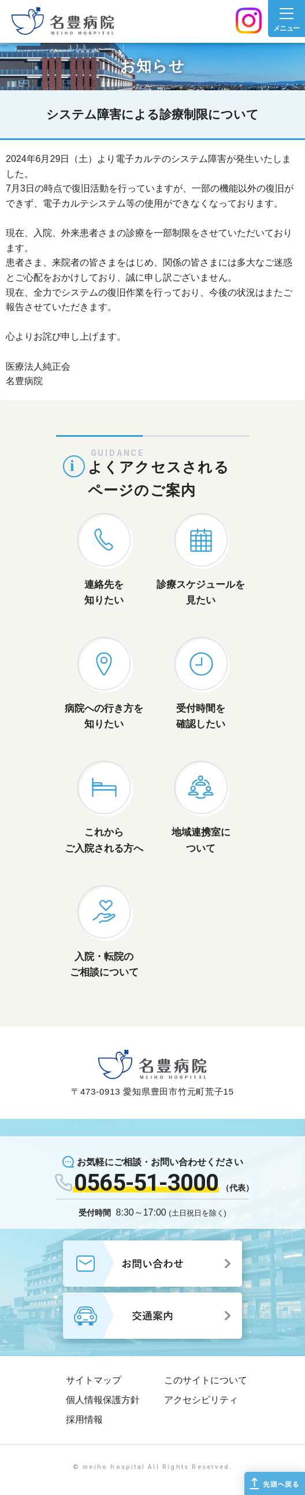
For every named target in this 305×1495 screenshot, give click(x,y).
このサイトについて (205, 1380)
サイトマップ (93, 1380)
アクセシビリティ (201, 1400)
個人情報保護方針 (103, 1400)
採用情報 (84, 1419)
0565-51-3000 (146, 1182)
